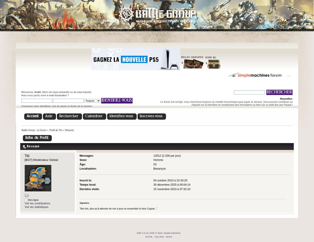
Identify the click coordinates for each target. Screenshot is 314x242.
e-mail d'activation (57, 95)
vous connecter (61, 92)
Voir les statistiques (36, 207)
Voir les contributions (37, 203)
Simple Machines (172, 233)
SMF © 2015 (156, 233)
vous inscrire (84, 92)
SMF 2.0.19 (142, 233)
